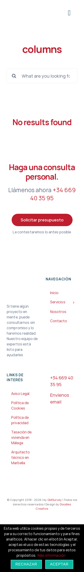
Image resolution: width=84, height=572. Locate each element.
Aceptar (59, 564)
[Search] (14, 75)
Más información (51, 555)
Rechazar (26, 564)
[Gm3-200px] (24, 6)
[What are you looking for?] (42, 75)
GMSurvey (54, 500)
